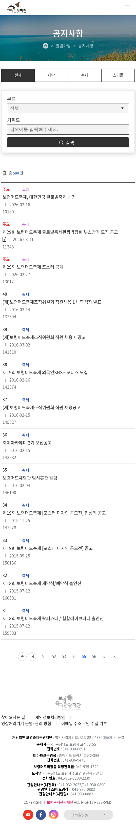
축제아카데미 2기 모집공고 (28, 446)
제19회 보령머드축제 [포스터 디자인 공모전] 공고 (50, 553)
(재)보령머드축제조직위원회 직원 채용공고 (44, 410)
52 (51, 661)
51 (40, 661)
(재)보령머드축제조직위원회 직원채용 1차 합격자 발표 (55, 304)
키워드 (13, 120)
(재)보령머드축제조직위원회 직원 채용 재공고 (46, 339)
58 (115, 661)
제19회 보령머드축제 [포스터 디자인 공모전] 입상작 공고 (57, 517)
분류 (11, 99)
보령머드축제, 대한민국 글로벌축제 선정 (41, 197)
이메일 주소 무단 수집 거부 (84, 723)
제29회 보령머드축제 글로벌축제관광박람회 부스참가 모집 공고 (64, 233)
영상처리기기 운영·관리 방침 (26, 723)
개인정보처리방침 (50, 717)
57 (104, 661)
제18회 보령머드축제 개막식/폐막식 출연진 (44, 588)
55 (83, 661)
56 (94, 661)
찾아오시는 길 (13, 717)
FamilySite (88, 814)
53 (62, 661)
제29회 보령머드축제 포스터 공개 (35, 268)
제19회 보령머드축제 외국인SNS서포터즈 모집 (48, 375)
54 (72, 661)
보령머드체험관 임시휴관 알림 (32, 482)
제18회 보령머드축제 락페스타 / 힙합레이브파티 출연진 (56, 624)
